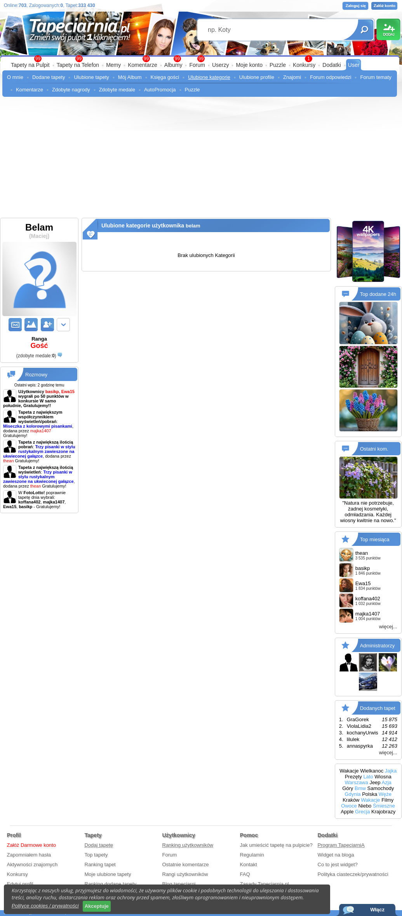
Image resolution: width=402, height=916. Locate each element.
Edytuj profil (20, 884)
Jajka (391, 771)
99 (201, 58)
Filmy (387, 800)
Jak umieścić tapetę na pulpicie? (276, 845)
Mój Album (130, 77)
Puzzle (278, 65)
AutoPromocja (160, 90)
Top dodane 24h (378, 294)
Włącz (377, 910)
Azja (386, 782)
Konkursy (304, 65)
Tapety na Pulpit (30, 65)
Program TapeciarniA (341, 845)
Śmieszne (384, 806)
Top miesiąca (375, 539)
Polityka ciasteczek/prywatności (353, 874)
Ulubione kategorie (209, 77)
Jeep (374, 782)
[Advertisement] (201, 159)
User (354, 65)
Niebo (364, 806)
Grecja (362, 812)
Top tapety (96, 855)
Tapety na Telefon (78, 65)
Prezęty (353, 777)
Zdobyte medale (117, 90)
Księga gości (165, 77)
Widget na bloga (336, 855)
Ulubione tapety (91, 77)
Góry (347, 788)
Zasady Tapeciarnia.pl (264, 884)
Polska (369, 794)
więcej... (388, 626)
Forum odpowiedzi (330, 77)
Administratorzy (377, 646)
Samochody (380, 788)
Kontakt (248, 864)
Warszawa (356, 782)
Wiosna (382, 777)
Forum (197, 65)
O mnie (15, 77)
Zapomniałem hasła (29, 855)
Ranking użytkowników (188, 845)
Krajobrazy (383, 812)
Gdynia (352, 794)
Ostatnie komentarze (185, 864)
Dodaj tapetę (99, 845)
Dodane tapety (48, 77)
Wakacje (348, 771)
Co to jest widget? (338, 864)
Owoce (349, 806)
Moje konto (249, 65)
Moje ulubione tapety (108, 874)
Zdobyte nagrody (71, 90)
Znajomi (292, 77)
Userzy (220, 65)
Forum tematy (375, 77)
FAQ (245, 874)
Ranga (39, 343)
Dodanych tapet (377, 708)
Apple (347, 812)
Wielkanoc (371, 771)
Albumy (173, 65)
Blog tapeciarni (179, 884)
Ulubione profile (256, 77)
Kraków (351, 800)
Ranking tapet (100, 864)
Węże (385, 794)
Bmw (360, 788)
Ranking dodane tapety (111, 884)
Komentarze (142, 65)
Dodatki (331, 65)
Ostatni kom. (374, 449)
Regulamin (252, 855)
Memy (113, 65)
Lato (368, 777)
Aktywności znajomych (32, 864)
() (36, 355)
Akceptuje (97, 906)
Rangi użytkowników (185, 874)
